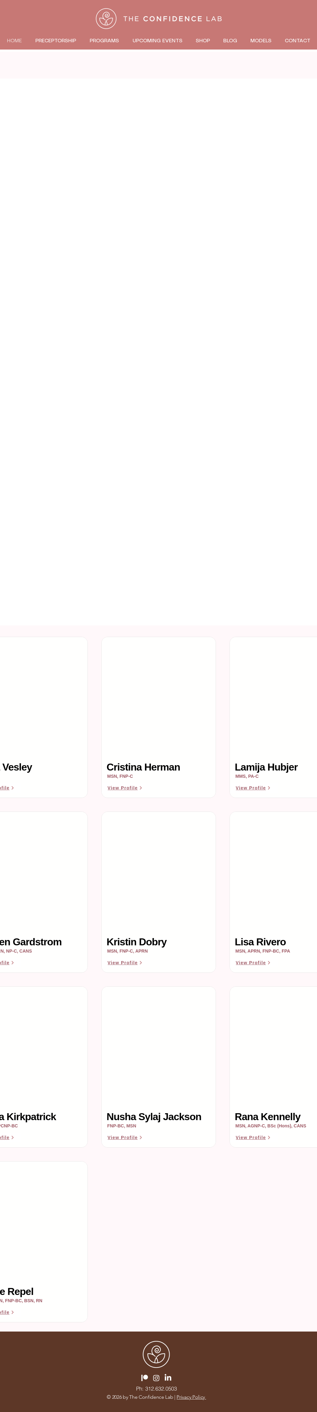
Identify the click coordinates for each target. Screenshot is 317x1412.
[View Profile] (125, 788)
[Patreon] (145, 1378)
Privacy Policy (191, 1397)
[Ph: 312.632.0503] (156, 1388)
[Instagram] (156, 1378)
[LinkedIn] (168, 1378)
